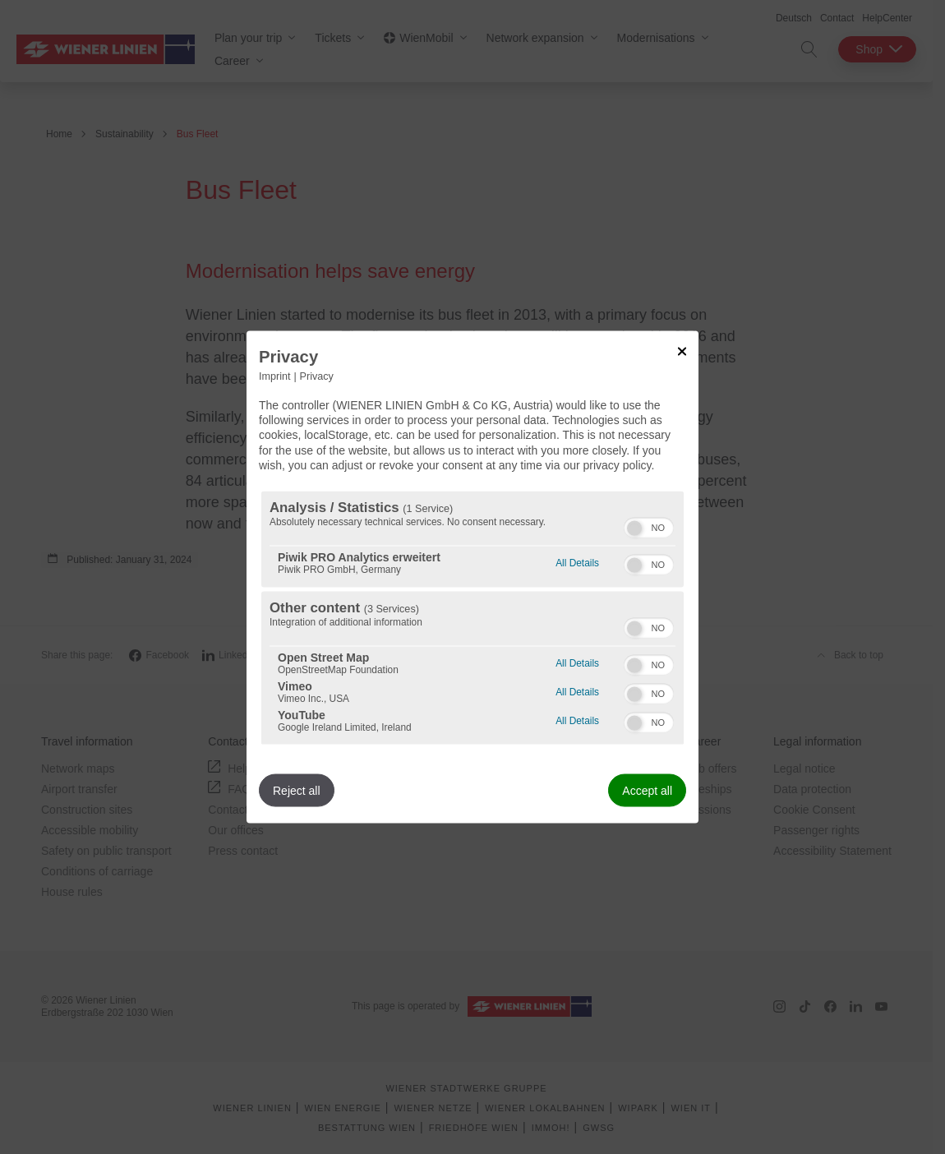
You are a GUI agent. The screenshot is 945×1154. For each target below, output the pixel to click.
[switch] (648, 525)
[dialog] (472, 577)
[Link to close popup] (682, 352)
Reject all (296, 789)
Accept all (647, 789)
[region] (472, 617)
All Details (577, 560)
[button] (634, 527)
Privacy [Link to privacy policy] (317, 376)
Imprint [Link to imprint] (275, 376)
